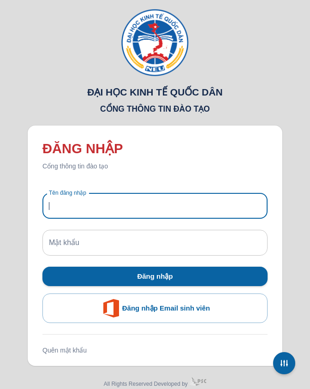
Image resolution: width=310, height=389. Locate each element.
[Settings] (284, 363)
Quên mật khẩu (64, 350)
